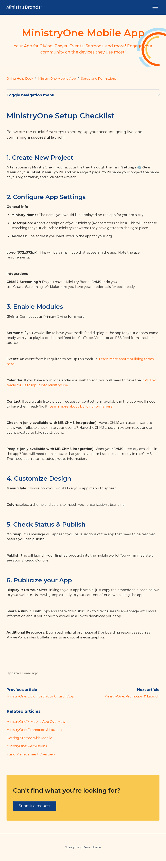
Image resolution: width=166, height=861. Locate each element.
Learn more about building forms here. (81, 406)
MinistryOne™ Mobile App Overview (36, 722)
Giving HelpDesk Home (83, 847)
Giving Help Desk (20, 78)
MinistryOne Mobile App (57, 78)
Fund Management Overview (31, 754)
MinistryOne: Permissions (27, 746)
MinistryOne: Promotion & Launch (131, 696)
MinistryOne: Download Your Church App (40, 696)
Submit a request (35, 806)
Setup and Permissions (98, 78)
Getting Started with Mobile (29, 738)
